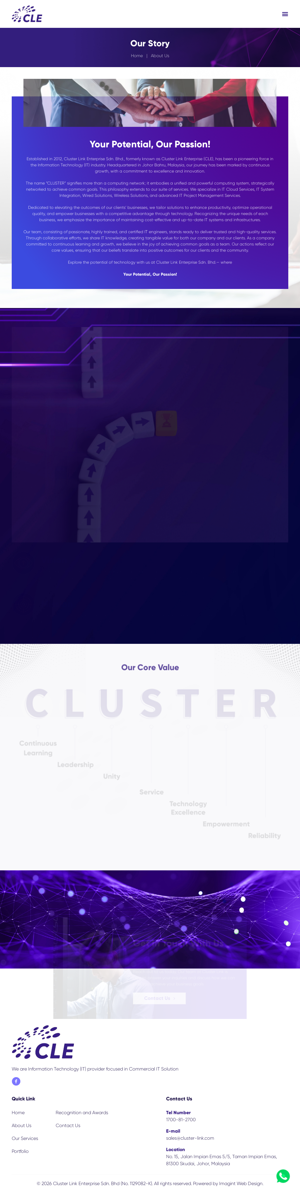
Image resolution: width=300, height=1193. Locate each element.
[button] (285, 14)
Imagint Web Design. (241, 1183)
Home (137, 56)
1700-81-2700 (181, 1119)
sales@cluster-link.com (190, 1138)
